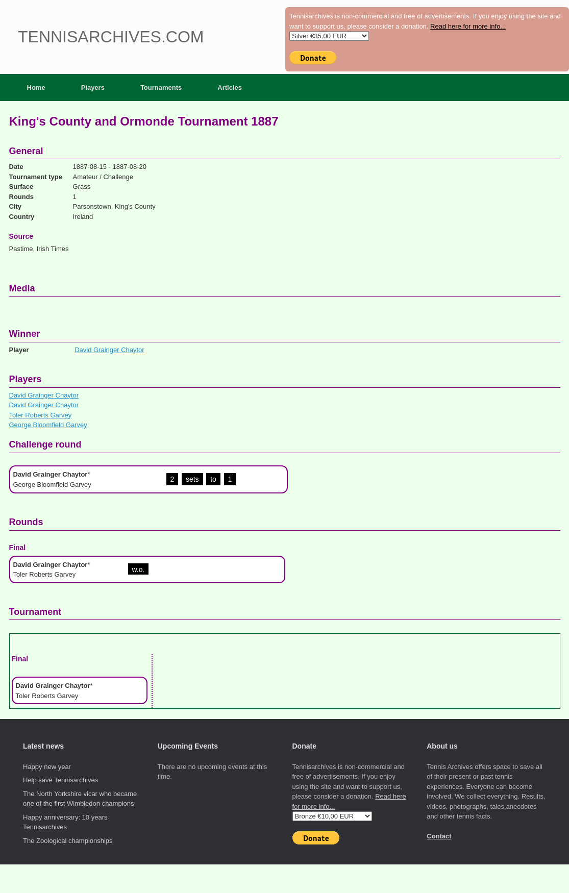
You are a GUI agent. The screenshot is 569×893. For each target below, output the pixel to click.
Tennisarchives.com (111, 37)
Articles (229, 87)
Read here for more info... (468, 26)
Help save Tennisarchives (60, 780)
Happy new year (47, 767)
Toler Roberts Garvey (40, 415)
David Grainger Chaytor (109, 350)
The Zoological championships (68, 841)
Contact (439, 836)
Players (93, 87)
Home (36, 87)
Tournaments (161, 87)
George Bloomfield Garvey (48, 425)
